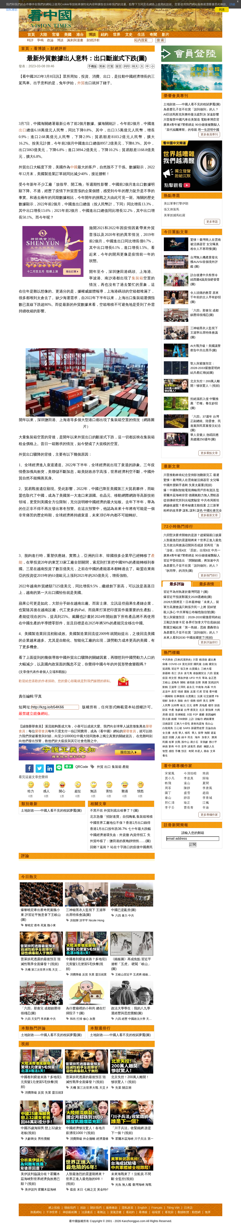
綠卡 (184, 737)
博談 (92, 35)
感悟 (171, 751)
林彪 (165, 746)
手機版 (92, 66)
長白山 (209, 723)
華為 (204, 677)
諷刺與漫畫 (75, 40)
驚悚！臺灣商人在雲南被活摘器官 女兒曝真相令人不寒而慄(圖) (205, 244)
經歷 (124, 1018)
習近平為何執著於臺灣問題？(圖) (185, 591)
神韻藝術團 (70, 1212)
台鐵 (205, 664)
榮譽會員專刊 (176, 96)
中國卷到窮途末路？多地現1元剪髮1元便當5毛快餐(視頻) (86, 964)
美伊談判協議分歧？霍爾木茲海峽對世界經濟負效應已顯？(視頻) (40, 1178)
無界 (208, 1212)
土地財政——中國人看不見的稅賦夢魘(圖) (51, 810)
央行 (186, 700)
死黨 (43, 925)
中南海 (200, 687)
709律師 (182, 719)
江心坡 (178, 728)
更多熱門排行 (209, 575)
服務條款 (111, 1207)
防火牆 (166, 719)
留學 (200, 732)
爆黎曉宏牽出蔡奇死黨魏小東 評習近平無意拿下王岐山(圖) (41, 914)
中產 (171, 709)
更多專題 (212, 221)
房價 (165, 714)
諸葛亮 (192, 746)
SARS (186, 728)
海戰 (148, 1184)
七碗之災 (90, 1189)
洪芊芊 (83, 920)
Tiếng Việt (173, 1207)
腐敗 (186, 691)
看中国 (52, 18)
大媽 (217, 709)
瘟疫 (73, 1189)
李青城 (207, 797)
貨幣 (212, 700)
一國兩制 (167, 696)
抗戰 (177, 741)
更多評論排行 (209, 642)
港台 (80, 35)
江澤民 (182, 687)
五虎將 (137, 974)
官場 (55, 35)
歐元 (183, 705)
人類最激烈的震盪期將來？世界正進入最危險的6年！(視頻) (85, 1178)
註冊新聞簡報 (176, 825)
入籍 (177, 737)
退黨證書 (116, 1212)
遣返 (213, 732)
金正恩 (212, 677)
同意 (222, 9)
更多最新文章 (209, 515)
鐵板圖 (146, 974)
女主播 (166, 732)
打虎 (199, 691)
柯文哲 (173, 677)
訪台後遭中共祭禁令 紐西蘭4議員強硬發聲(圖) (204, 279)
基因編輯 (210, 714)
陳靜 (187, 788)
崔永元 (191, 687)
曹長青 (189, 807)
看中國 (213, 691)
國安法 (213, 664)
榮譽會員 (41, 731)
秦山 (168, 797)
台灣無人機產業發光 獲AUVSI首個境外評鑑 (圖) (204, 262)
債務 (193, 700)
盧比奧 (212, 659)
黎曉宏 (29, 925)
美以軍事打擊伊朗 (176, 203)
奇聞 (153, 35)
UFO (192, 677)
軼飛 (168, 783)
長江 (174, 673)
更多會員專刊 (209, 134)
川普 (195, 659)
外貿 (81, 83)
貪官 (174, 691)
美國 (67, 35)
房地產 (203, 705)
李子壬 (170, 807)
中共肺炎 (167, 659)
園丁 (168, 793)
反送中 (166, 691)
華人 (181, 732)
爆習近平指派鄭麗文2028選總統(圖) (187, 597)
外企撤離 (89, 1138)
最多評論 (177, 584)
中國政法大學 (136, 1018)
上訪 (191, 719)
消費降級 (75, 974)
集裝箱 (137, 278)
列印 (127, 66)
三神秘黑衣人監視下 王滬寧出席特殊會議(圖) (204, 332)
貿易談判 (214, 682)
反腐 (193, 691)
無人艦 (126, 1184)
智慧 (165, 751)
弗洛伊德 (183, 677)
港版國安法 (199, 673)
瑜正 (187, 802)
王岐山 (166, 682)
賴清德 (203, 659)
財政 (217, 705)
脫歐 (180, 700)
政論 (50, 40)
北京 (202, 709)
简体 (102, 66)
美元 (205, 700)
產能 (125, 766)
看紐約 (130, 1212)
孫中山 (185, 741)
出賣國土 (194, 668)
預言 (184, 751)
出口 (22, 130)
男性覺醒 (44, 1138)
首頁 (31, 35)
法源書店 (87, 1212)
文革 (212, 751)
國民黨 (198, 664)
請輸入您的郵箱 (192, 833)
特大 (135, 66)
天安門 (35, 1018)
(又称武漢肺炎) (183, 659)
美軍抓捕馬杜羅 (174, 215)
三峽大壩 (206, 668)
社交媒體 (209, 696)
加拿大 (173, 700)
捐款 (83, 1207)
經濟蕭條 (102, 1138)
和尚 (73, 1018)
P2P (195, 714)
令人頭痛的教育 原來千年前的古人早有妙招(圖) (205, 297)
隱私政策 (127, 1207)
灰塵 (92, 1018)
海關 (207, 732)
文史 (129, 35)
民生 (191, 737)
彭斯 (198, 682)
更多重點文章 (209, 453)
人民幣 (166, 705)
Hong (100, 920)
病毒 (165, 664)
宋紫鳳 (170, 773)
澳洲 (214, 737)
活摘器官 (167, 723)
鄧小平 (213, 741)
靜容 (187, 797)
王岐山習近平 (123, 974)
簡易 (206, 773)
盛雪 (187, 793)
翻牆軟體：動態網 (189, 1212)
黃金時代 (103, 1189)
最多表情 (206, 584)
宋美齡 (204, 741)
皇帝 (184, 746)
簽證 (165, 737)
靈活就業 (101, 974)
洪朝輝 (74, 920)
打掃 (79, 1018)
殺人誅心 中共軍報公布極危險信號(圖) (189, 612)
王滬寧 (173, 687)
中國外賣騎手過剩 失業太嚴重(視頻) (187, 485)
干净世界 (52, 1212)
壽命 (206, 751)
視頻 (25, 1044)
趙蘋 (206, 793)
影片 (165, 35)
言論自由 (210, 728)
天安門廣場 (153, 1018)
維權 (174, 719)
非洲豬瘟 (180, 714)
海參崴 (179, 709)
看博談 (40, 49)
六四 (118, 915)
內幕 (207, 687)
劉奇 (171, 746)
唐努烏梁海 (197, 723)
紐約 (104, 35)
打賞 (110, 66)
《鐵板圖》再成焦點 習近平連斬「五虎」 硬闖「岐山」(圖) (131, 964)
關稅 (183, 682)
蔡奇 (37, 925)
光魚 (118, 1184)
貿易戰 (166, 668)
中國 (74, 167)
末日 (80, 1189)
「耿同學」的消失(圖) (178, 570)
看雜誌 (101, 1212)
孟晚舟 (175, 682)
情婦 (180, 691)
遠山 (187, 783)
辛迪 (206, 807)
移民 (187, 732)
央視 (174, 732)
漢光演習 (187, 664)
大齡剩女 (31, 1138)
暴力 (124, 915)
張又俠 (184, 668)
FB (217, 696)
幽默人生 (209, 746)
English (142, 1207)
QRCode (81, 766)
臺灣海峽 (138, 1184)
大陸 (43, 35)
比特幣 (175, 705)
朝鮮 (165, 700)
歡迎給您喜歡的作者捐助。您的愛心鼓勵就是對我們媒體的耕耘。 (66, 681)
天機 (28, 969)
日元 (189, 705)
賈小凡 (170, 778)
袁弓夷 (188, 673)
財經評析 (93, 40)
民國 (165, 741)
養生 (165, 755)
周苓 (168, 788)
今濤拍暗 (190, 773)
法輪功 (199, 719)
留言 (119, 66)
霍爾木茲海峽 (124, 1138)
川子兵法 (140, 1138)
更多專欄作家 (209, 814)
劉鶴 (165, 687)
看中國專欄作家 (178, 766)
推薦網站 (36, 1212)
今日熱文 (29, 877)
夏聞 (206, 783)
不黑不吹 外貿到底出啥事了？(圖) (114, 810)
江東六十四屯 (182, 723)
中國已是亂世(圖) (123, 910)
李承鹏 (45, 1018)
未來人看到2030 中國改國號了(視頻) (188, 637)
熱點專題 (172, 196)
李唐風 (207, 788)
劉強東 (210, 709)
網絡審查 (209, 719)
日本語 (188, 1207)
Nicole (93, 920)
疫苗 (165, 677)
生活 (141, 35)
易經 (200, 746)
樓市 (211, 705)
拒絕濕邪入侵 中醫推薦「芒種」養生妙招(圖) (204, 403)
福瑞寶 (156, 1212)
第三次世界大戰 (41, 969)
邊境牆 (191, 682)
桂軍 (171, 741)
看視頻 (169, 1212)
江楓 (206, 802)
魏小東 (51, 925)
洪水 (180, 673)
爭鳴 (40, 40)
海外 (198, 737)
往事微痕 (179, 696)
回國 (171, 737)
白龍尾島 (167, 728)
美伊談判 (31, 1189)
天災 (55, 969)
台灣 (186, 709)
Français (156, 1207)
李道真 (189, 778)
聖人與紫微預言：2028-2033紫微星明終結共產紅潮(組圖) (205, 368)
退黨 (216, 673)
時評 (30, 40)
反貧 (85, 974)
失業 (91, 974)
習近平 (175, 668)
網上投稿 (54, 1207)
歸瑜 (206, 778)
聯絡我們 (70, 1207)
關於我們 (96, 1207)
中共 (131, 915)
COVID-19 (175, 664)
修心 (86, 1018)
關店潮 (126, 1087)
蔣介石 (194, 741)
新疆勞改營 (197, 728)
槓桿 (199, 700)
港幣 (195, 705)
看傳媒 (143, 1212)
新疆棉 (166, 673)
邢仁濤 (170, 802)
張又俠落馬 (171, 209)
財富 (165, 709)
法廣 (200, 696)
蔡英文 (194, 709)
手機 (177, 751)
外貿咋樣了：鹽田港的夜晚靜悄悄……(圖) (120, 841)
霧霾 (201, 714)
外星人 (63, 969)
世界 (116, 35)
